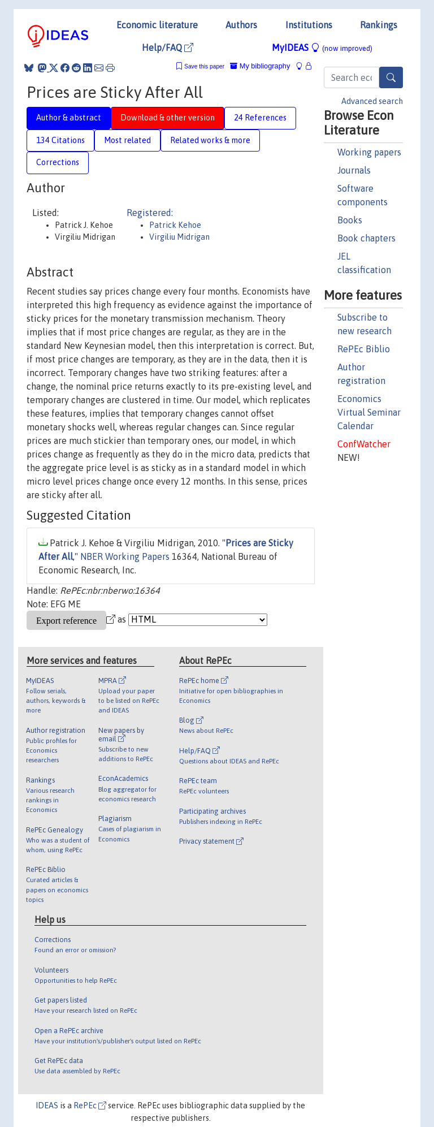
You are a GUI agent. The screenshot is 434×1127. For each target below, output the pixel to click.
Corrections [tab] (57, 162)
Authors (241, 25)
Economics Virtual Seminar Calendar (369, 412)
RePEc (89, 1105)
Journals (354, 170)
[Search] (391, 77)
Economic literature (157, 25)
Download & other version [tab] (167, 117)
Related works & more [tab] (210, 140)
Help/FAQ (167, 47)
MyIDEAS (322, 47)
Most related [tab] (127, 140)
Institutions (308, 25)
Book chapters (366, 238)
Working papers (369, 152)
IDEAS (47, 1105)
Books (349, 220)
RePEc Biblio (363, 349)
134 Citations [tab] (60, 140)
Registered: (150, 213)
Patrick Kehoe (175, 225)
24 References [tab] (260, 117)
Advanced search (372, 101)
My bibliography (260, 66)
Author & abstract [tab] (68, 117)
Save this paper (204, 66)
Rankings (378, 25)
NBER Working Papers (125, 556)
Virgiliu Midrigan (179, 236)
